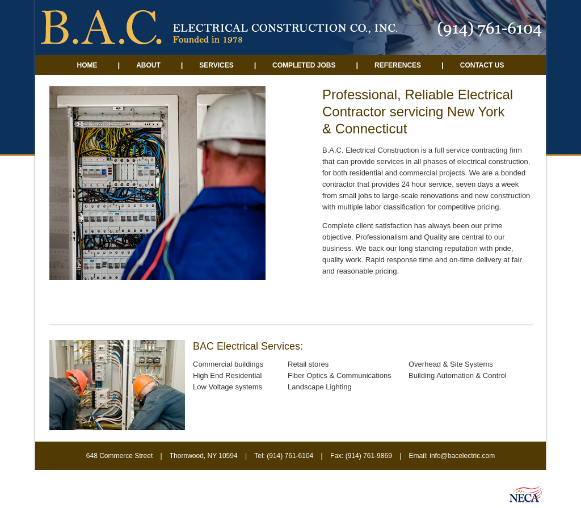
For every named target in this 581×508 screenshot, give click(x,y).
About (149, 65)
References (397, 65)
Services (216, 65)
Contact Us (482, 65)
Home (87, 65)
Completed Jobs (303, 65)
